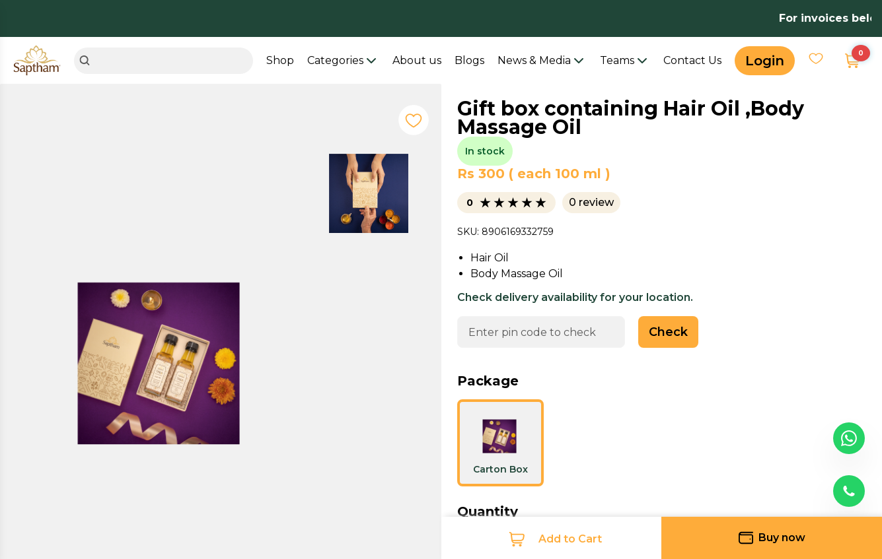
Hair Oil (489, 257)
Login (764, 61)
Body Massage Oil (516, 273)
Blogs (469, 60)
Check (668, 332)
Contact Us (692, 60)
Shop (280, 60)
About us (416, 60)
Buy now (772, 538)
